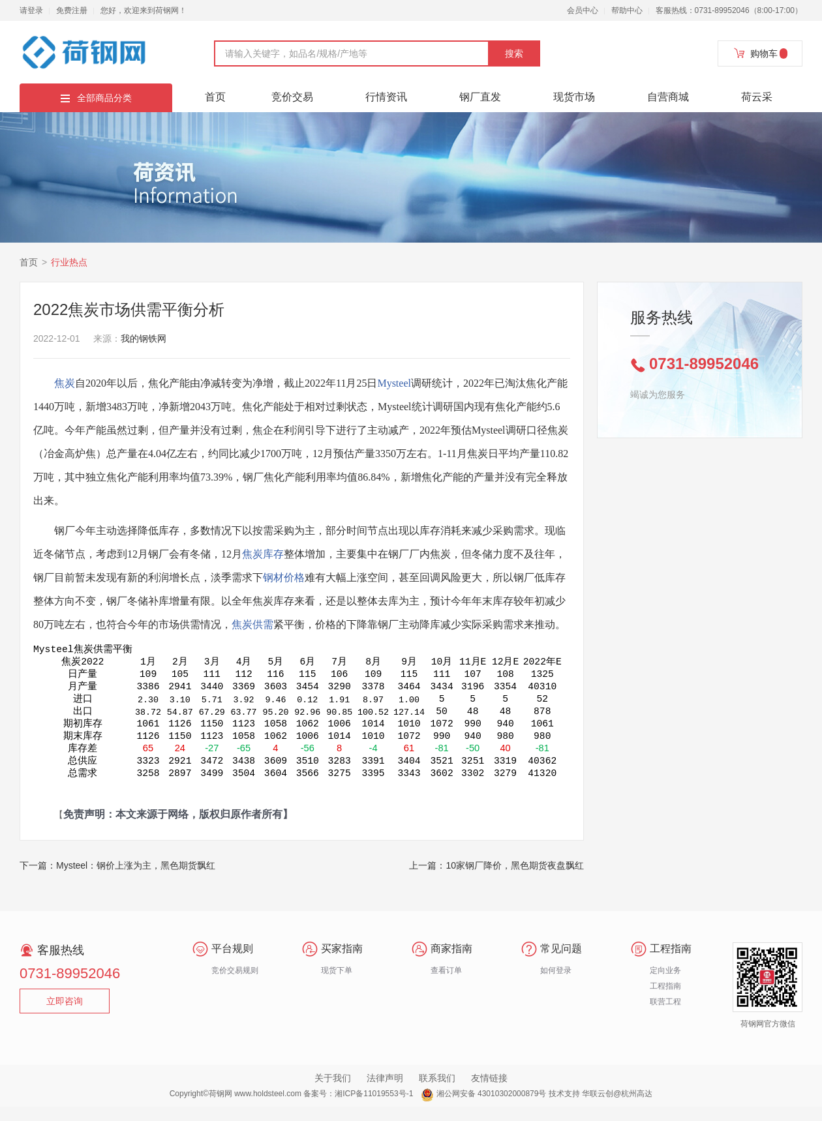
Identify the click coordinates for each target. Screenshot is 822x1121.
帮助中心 (627, 10)
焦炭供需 (252, 624)
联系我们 (437, 1092)
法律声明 (385, 1092)
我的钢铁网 (143, 338)
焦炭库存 (263, 554)
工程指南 (665, 1000)
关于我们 (332, 1092)
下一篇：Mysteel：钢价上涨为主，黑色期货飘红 (117, 879)
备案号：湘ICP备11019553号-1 (358, 1108)
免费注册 (71, 10)
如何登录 (555, 984)
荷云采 (756, 96)
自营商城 (668, 96)
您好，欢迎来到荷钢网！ (143, 10)
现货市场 (574, 96)
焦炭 (64, 383)
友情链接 (489, 1092)
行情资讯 (386, 96)
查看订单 (446, 984)
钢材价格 (284, 577)
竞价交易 (292, 96)
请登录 (31, 10)
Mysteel (394, 383)
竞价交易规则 (234, 984)
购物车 (760, 53)
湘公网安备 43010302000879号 (491, 1108)
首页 (215, 96)
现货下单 (336, 984)
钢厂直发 (480, 96)
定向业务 (665, 984)
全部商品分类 (96, 98)
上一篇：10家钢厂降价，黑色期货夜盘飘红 (496, 879)
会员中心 (582, 10)
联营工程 (665, 1016)
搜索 (514, 53)
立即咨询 (64, 1015)
